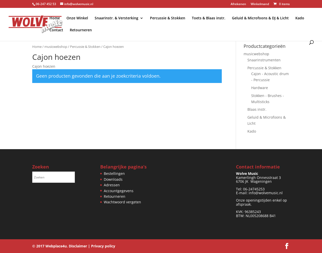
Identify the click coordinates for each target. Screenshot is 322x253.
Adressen (112, 184)
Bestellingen (114, 173)
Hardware (259, 87)
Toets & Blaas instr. (208, 18)
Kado (299, 18)
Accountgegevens (118, 190)
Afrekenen (238, 4)
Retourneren (81, 30)
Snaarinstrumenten (264, 60)
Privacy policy (103, 246)
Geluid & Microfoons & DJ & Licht (260, 18)
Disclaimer (78, 246)
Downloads (113, 179)
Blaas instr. (256, 109)
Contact (56, 30)
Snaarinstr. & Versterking (116, 18)
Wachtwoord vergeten (122, 202)
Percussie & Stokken (167, 18)
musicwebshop (55, 46)
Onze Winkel (77, 18)
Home (54, 18)
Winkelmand (260, 4)
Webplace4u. (56, 246)
